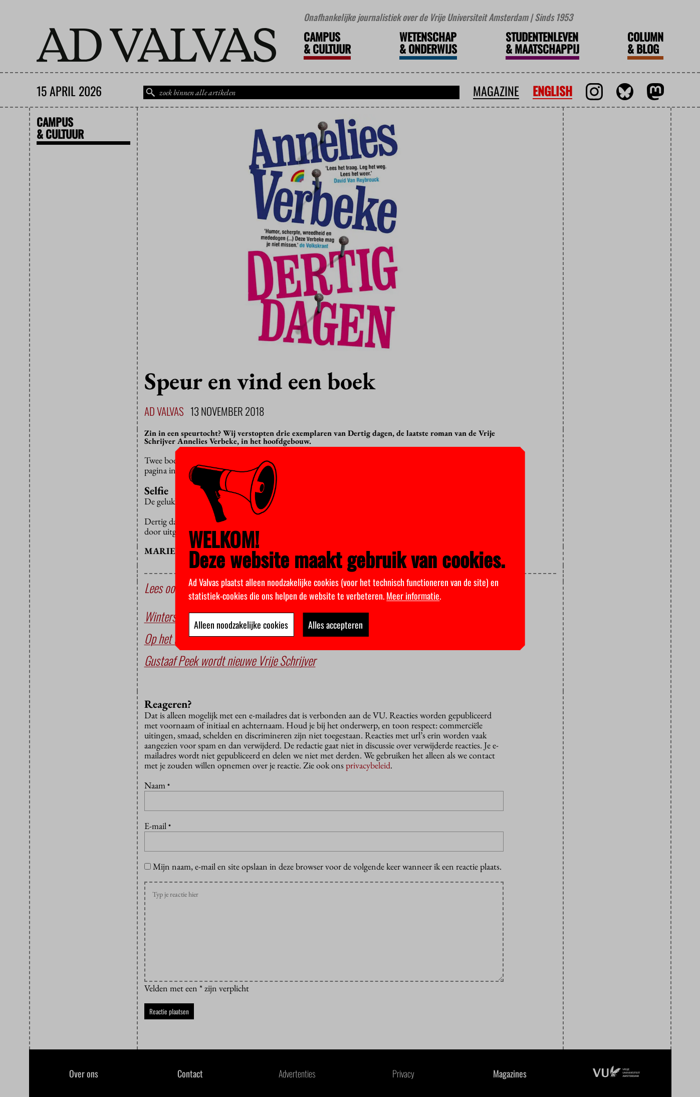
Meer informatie (412, 595)
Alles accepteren (335, 624)
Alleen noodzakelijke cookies (241, 624)
